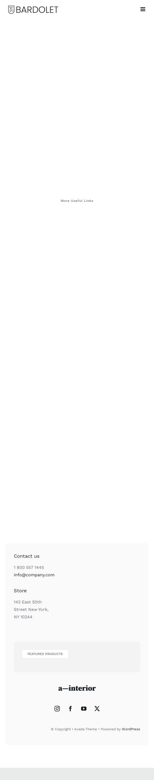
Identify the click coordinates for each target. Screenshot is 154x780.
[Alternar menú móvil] (143, 9)
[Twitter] (97, 709)
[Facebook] (70, 709)
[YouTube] (84, 709)
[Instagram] (57, 709)
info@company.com (34, 574)
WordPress (131, 729)
